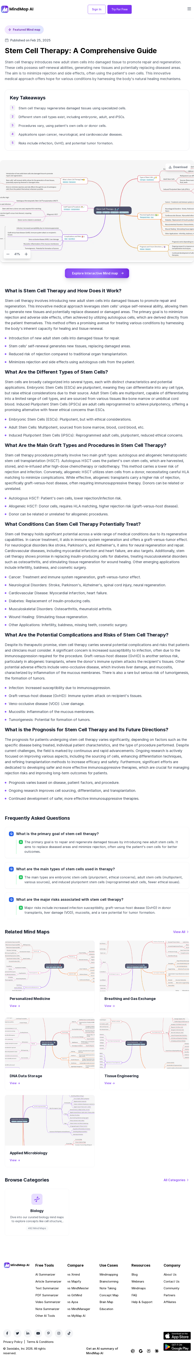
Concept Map (109, 1295)
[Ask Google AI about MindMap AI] (140, 1351)
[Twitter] (17, 1333)
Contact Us (172, 1281)
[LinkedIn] (28, 1333)
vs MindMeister (78, 1288)
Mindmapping (108, 1274)
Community (171, 1288)
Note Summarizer (47, 1309)
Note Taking (107, 1288)
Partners (169, 1295)
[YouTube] (38, 1333)
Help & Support (141, 1302)
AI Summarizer (45, 1274)
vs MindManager (78, 1309)
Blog (134, 1274)
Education (106, 1309)
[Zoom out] (8, 254)
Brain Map (106, 1302)
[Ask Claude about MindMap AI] (156, 1351)
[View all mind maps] (181, 931)
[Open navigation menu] (189, 8)
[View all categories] (176, 1180)
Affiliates (170, 1302)
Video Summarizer (47, 1302)
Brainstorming (108, 1281)
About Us (170, 1274)
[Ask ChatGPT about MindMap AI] (132, 1351)
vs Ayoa (72, 1302)
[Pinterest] (48, 1333)
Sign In (96, 9)
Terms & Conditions (40, 1342)
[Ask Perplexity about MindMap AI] (148, 1351)
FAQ (134, 1295)
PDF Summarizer (46, 1295)
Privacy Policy (12, 1342)
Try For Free (119, 9)
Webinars (137, 1281)
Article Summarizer (48, 1281)
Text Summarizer (47, 1288)
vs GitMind (74, 1295)
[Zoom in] (26, 254)
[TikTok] (69, 1333)
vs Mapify (74, 1281)
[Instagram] (59, 1333)
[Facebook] (7, 1333)
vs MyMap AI (76, 1316)
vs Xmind (73, 1274)
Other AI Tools (45, 1316)
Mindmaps (138, 1288)
